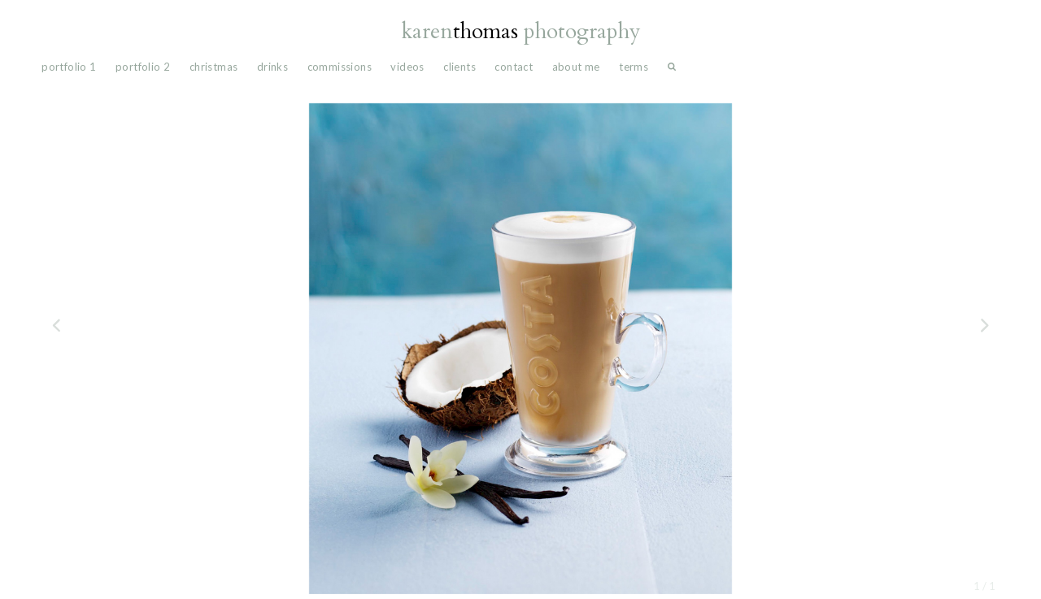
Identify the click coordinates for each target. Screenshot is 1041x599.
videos (407, 66)
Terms (633, 66)
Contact (513, 66)
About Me (576, 66)
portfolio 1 (68, 66)
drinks (272, 66)
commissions (339, 66)
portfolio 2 (142, 66)
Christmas (213, 66)
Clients (459, 66)
